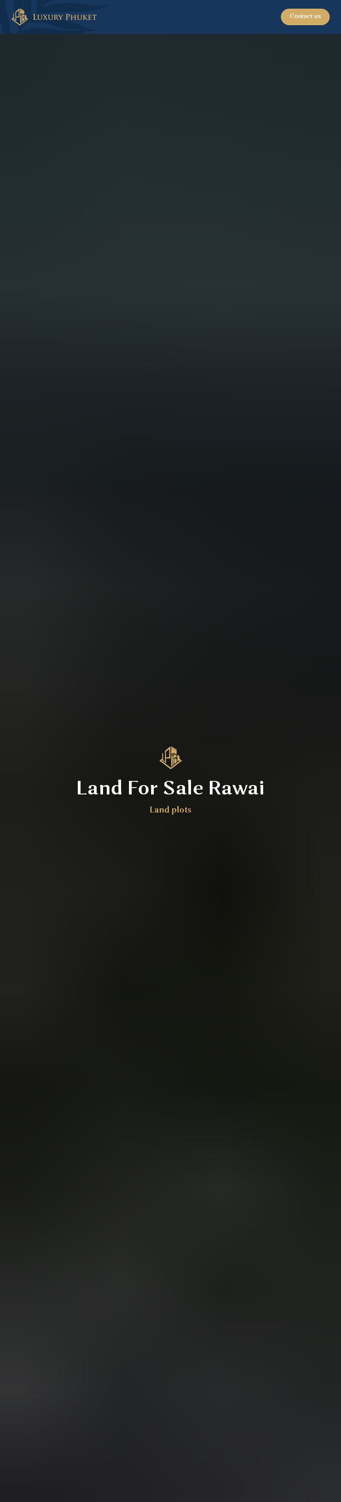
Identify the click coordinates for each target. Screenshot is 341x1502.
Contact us (305, 17)
